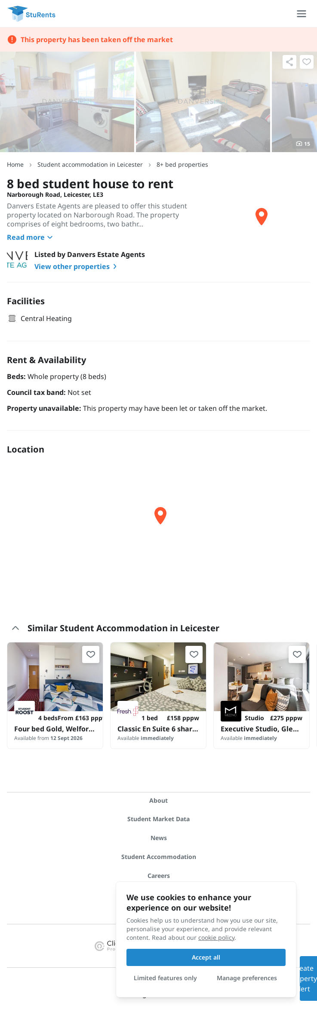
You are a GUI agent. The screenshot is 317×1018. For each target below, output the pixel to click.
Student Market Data (158, 819)
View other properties (77, 266)
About (158, 800)
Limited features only (165, 978)
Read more (31, 237)
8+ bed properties (182, 164)
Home (15, 164)
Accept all (206, 957)
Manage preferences (247, 978)
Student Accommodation (158, 857)
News (159, 838)
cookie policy (216, 937)
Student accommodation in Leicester (90, 164)
